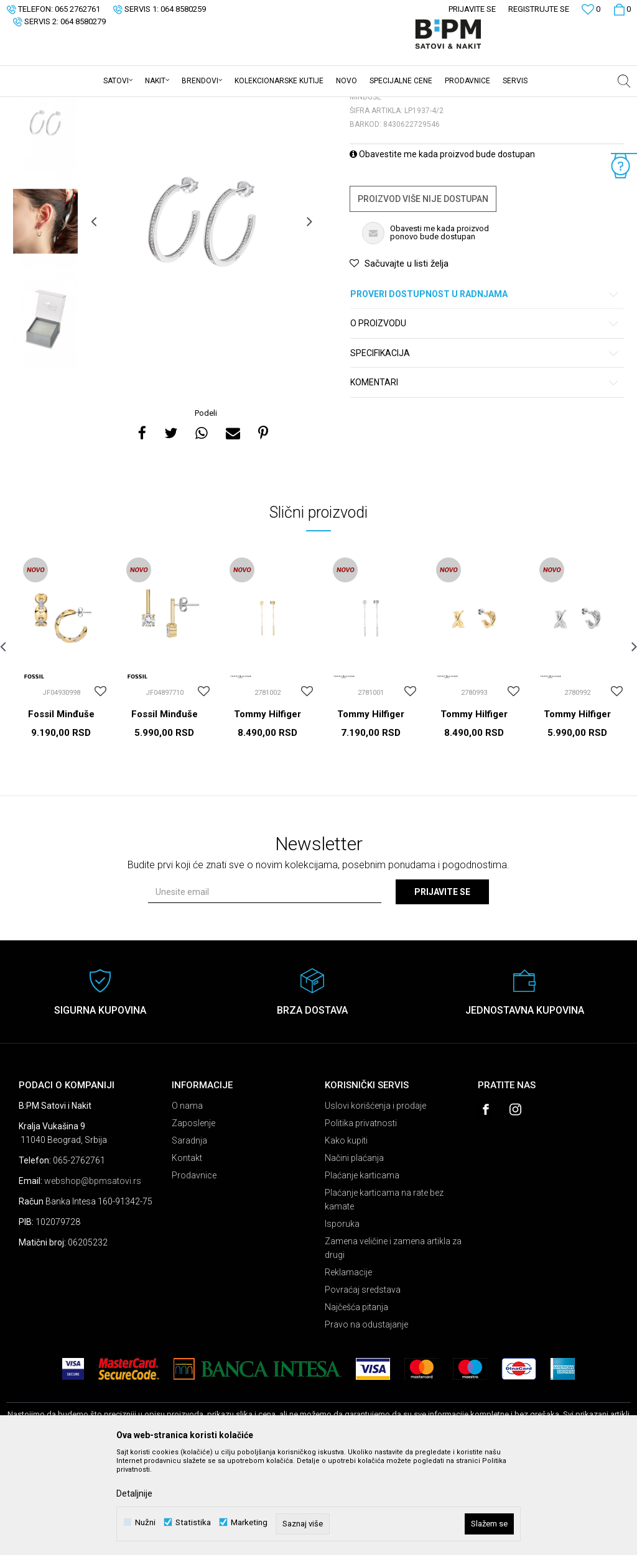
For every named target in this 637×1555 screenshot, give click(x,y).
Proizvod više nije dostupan (423, 296)
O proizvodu (485, 420)
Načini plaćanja (354, 1255)
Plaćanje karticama (362, 1272)
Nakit (128, 105)
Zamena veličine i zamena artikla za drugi (393, 1345)
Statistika (193, 1522)
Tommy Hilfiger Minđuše (267, 816)
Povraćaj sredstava (363, 1387)
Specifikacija (485, 450)
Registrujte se (538, 9)
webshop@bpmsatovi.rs (92, 1278)
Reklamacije (348, 1369)
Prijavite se (442, 989)
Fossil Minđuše (61, 811)
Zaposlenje (193, 1220)
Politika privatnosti (361, 1220)
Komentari (485, 479)
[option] (45, 220)
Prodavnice (194, 1272)
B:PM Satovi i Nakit (38, 105)
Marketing (249, 1522)
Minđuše (161, 105)
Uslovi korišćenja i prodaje (375, 1203)
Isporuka (342, 1321)
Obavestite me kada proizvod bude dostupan (442, 251)
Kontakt (187, 1255)
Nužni (145, 1522)
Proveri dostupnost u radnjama (485, 391)
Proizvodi (95, 105)
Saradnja (189, 1237)
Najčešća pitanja (356, 1404)
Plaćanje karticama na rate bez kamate (384, 1296)
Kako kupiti (346, 1237)
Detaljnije (134, 1493)
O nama (187, 1203)
